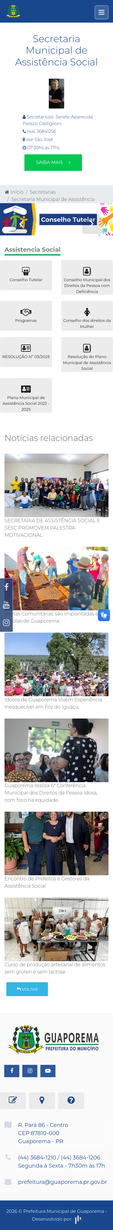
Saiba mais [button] (53, 162)
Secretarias (43, 192)
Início (14, 192)
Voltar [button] (27, 989)
